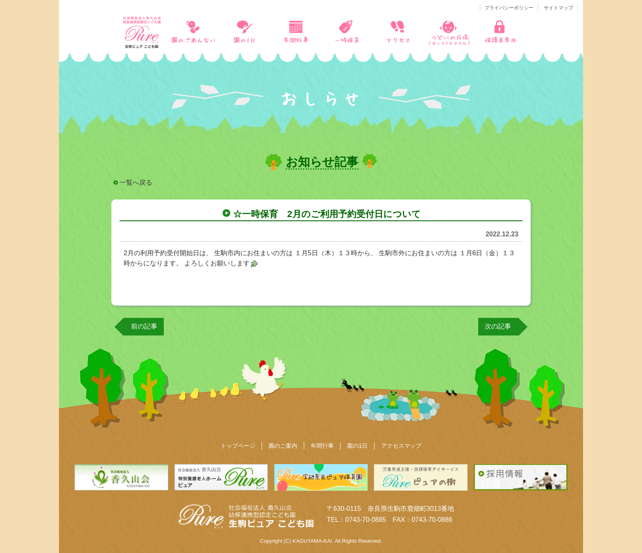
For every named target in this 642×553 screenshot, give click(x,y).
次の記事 (498, 326)
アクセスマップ (401, 445)
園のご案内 (283, 445)
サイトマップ (558, 8)
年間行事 (322, 445)
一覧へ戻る (136, 182)
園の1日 (357, 445)
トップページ (238, 445)
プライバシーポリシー (508, 8)
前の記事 (144, 326)
